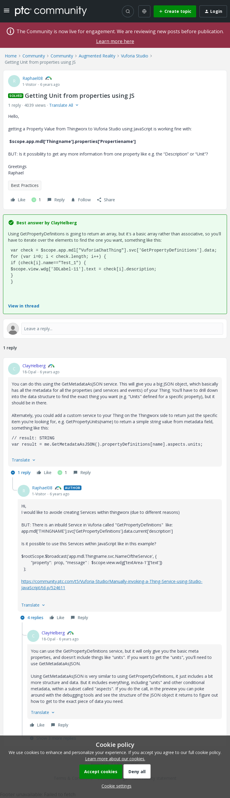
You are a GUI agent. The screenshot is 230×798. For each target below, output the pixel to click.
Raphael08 (32, 78)
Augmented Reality (97, 56)
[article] (115, 420)
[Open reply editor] (115, 328)
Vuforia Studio (134, 56)
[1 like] (36, 199)
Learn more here (115, 41)
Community (33, 56)
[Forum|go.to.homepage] (51, 11)
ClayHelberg (34, 365)
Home (11, 56)
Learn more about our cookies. (115, 759)
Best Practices (25, 185)
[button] (6, 12)
